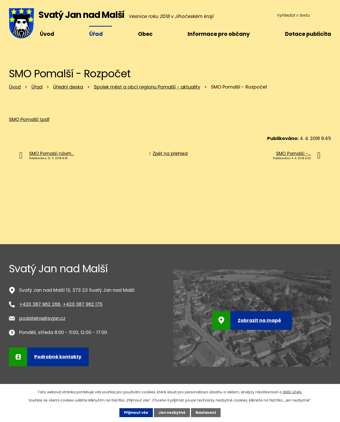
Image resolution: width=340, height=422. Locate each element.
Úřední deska (68, 87)
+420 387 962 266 (39, 304)
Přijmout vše (136, 412)
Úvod (15, 87)
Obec (145, 34)
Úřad (36, 87)
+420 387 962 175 (83, 304)
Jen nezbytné (171, 412)
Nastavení (206, 412)
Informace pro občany (219, 34)
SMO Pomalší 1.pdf (29, 119)
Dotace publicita (308, 34)
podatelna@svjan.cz (42, 318)
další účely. (292, 392)
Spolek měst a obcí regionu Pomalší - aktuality (147, 87)
